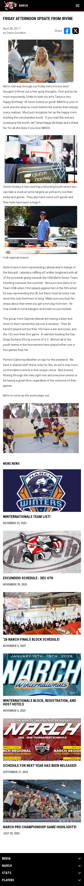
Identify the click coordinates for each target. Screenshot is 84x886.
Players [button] (8, 880)
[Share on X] (75, 31)
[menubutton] (77, 5)
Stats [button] (6, 873)
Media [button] (6, 858)
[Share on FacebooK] (67, 31)
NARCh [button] (7, 865)
